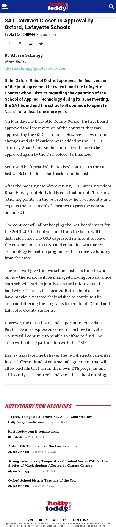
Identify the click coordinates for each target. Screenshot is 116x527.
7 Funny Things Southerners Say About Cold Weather (50, 416)
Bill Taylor (15, 436)
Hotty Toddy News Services (26, 422)
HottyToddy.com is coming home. (34, 431)
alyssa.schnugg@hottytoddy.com (35, 68)
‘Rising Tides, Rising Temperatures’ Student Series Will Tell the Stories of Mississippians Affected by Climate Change (58, 463)
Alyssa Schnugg (22, 34)
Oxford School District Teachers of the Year (42, 480)
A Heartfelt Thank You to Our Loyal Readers (42, 446)
